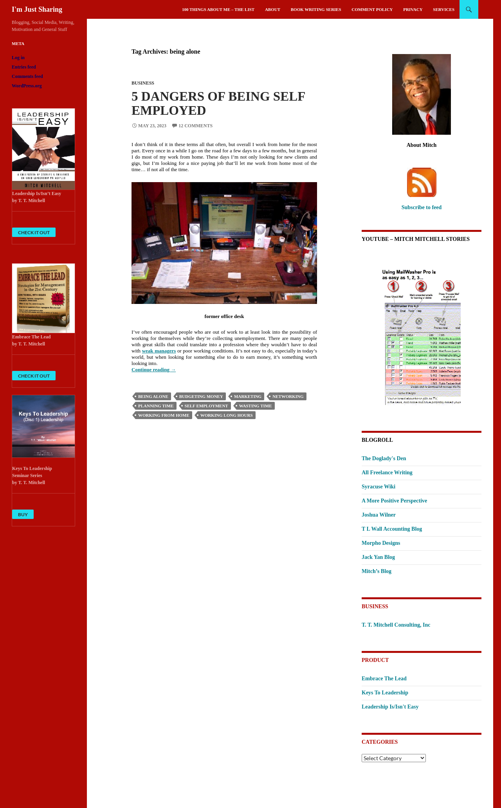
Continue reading (154, 369)
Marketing (247, 396)
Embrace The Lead (384, 678)
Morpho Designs (381, 543)
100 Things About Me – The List (218, 9)
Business (143, 83)
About (272, 9)
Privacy (412, 9)
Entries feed (24, 67)
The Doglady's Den (384, 458)
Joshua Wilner (379, 515)
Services (443, 9)
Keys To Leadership (385, 693)
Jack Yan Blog (378, 557)
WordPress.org (27, 86)
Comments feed (27, 76)
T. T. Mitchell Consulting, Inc (396, 625)
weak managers (159, 351)
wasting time (255, 405)
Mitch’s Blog (376, 571)
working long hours (226, 415)
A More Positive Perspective (394, 501)
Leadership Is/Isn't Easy (390, 707)
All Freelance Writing (387, 472)
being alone (153, 396)
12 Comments (195, 125)
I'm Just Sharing (37, 9)
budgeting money (201, 396)
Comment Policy (372, 9)
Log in (18, 57)
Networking (287, 396)
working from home (163, 415)
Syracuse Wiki (378, 487)
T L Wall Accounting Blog (392, 529)
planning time (156, 405)
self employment (206, 405)
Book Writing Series (316, 9)
